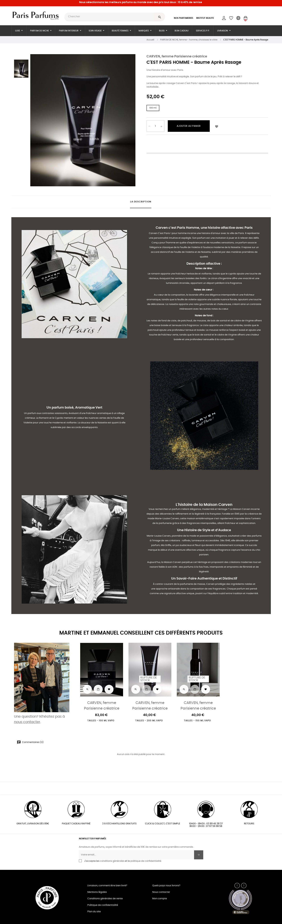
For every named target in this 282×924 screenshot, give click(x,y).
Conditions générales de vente (105, 898)
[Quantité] (155, 126)
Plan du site (94, 911)
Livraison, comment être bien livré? (107, 885)
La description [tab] (140, 202)
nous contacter (27, 722)
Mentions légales (97, 892)
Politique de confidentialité (102, 905)
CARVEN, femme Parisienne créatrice (176, 56)
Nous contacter (161, 892)
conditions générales (112, 861)
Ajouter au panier (189, 126)
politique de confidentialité (145, 861)
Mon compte (159, 898)
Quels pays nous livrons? (166, 885)
